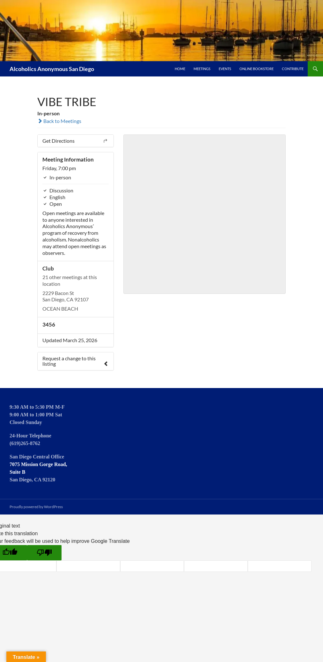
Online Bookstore (256, 69)
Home (180, 69)
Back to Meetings (59, 121)
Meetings (202, 69)
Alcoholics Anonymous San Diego (52, 68)
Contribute (293, 69)
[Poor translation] (44, 552)
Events (225, 69)
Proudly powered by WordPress (36, 506)
